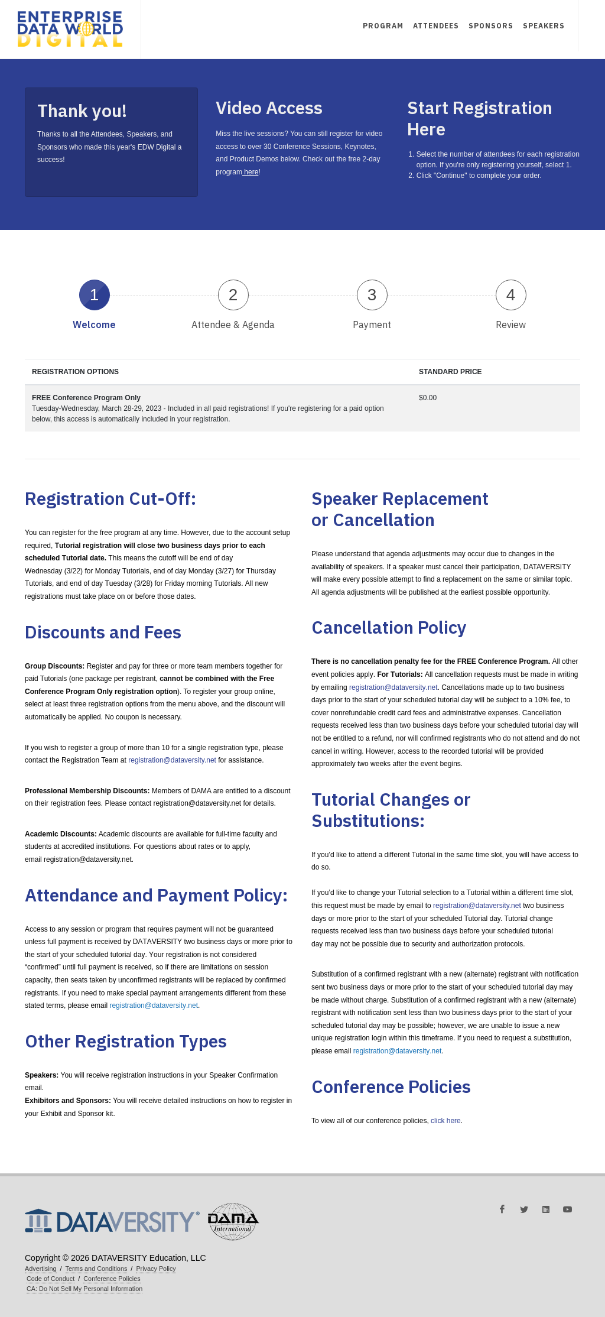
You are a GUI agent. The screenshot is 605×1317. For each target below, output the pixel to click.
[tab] (94, 303)
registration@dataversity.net (172, 760)
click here (446, 1121)
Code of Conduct (50, 1278)
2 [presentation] (233, 295)
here (250, 172)
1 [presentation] (94, 295)
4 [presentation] (511, 295)
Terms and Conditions (97, 1268)
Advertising (41, 1268)
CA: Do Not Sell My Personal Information (84, 1288)
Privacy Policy (155, 1268)
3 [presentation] (372, 295)
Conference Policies (111, 1278)
